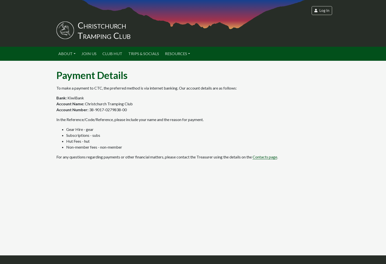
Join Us (88, 53)
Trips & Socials (143, 53)
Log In (321, 10)
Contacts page (265, 157)
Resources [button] (176, 53)
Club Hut (112, 53)
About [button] (65, 53)
